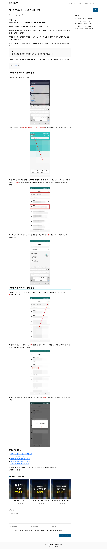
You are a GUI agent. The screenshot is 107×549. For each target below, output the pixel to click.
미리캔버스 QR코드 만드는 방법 (83, 26)
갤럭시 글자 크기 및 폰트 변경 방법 (21, 454)
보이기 (16, 65)
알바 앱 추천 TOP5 (19, 500)
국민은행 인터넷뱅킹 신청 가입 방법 (21, 461)
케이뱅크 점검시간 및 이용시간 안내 (84, 23)
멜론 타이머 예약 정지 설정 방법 (60, 500)
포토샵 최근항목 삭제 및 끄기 (19, 464)
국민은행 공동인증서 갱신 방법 (20, 459)
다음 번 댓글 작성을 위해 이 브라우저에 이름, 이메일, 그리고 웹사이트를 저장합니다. (37, 531)
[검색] (95, 10)
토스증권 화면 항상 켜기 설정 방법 (83, 18)
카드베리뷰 (13, 3)
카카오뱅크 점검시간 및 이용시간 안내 (84, 28)
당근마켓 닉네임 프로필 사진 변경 (40, 500)
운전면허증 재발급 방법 (17, 456)
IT (24, 15)
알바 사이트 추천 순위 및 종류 (82, 21)
